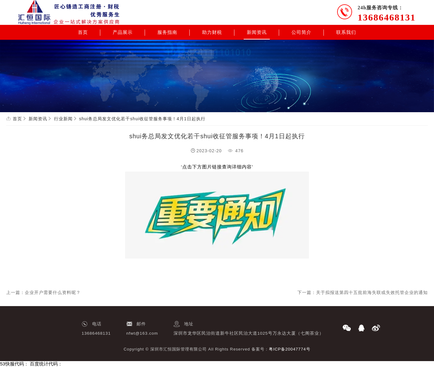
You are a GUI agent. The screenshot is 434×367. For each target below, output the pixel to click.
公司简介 (301, 32)
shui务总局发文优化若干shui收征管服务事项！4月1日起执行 (142, 118)
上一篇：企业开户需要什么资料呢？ (43, 292)
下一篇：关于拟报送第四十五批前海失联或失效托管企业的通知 (362, 292)
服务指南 (167, 32)
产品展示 (123, 32)
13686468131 (387, 17)
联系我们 (346, 32)
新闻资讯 (257, 32)
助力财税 (212, 32)
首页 (83, 32)
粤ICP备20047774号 (289, 349)
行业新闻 (63, 118)
